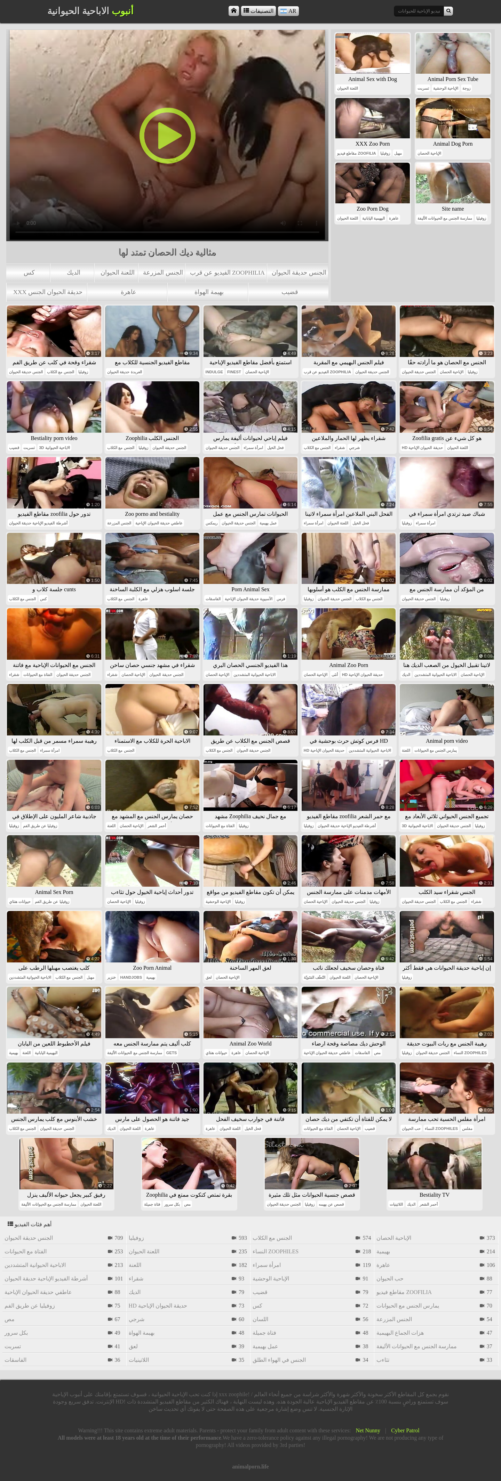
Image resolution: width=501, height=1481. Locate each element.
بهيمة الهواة (208, 291)
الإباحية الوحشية (445, 88)
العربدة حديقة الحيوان (124, 372)
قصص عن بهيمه (331, 1204)
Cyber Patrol (405, 1430)
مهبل (398, 153)
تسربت (423, 88)
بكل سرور (172, 1204)
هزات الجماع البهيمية (400, 1333)
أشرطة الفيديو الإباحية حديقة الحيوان (38, 523)
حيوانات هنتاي (20, 902)
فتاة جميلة (152, 1204)
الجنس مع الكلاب (60, 372)
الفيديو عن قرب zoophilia (227, 272)
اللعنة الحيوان (118, 272)
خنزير (111, 977)
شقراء (340, 448)
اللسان (260, 1319)
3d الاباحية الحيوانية (54, 448)
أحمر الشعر (157, 826)
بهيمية (150, 977)
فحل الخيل (275, 448)
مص (377, 1053)
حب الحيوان (411, 1128)
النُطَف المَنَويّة (314, 977)
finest (234, 372)
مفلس (467, 1128)
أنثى (335, 675)
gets (171, 1053)
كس (29, 272)
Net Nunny (368, 1430)
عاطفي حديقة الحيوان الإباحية (158, 523)
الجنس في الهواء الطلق (279, 1360)
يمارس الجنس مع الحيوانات (435, 750)
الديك (73, 272)
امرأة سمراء (253, 448)
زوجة (466, 88)
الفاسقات (213, 599)
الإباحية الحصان (429, 153)
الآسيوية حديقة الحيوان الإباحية (248, 599)
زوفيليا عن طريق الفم (40, 826)
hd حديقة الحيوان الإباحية (422, 448)
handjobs (131, 977)
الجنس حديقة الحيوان (299, 272)
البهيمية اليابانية (373, 218)
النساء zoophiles (470, 1053)
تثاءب (382, 1360)
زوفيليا (385, 153)
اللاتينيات (396, 1204)
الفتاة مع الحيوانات (37, 675)
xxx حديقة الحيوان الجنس (47, 291)
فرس (281, 599)
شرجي (354, 448)
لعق (209, 977)
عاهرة (128, 291)
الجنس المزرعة (163, 272)
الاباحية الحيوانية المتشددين (254, 675)
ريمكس (211, 523)
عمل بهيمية (268, 523)
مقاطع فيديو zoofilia (356, 153)
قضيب (289, 291)
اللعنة (406, 750)
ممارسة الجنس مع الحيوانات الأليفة (445, 218)
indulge (214, 372)
